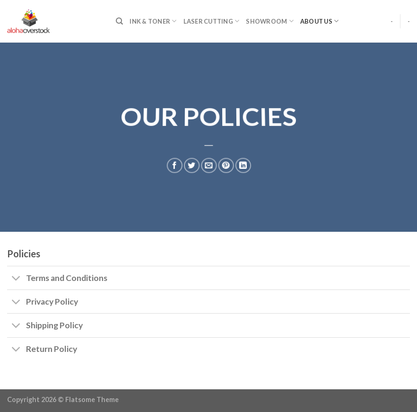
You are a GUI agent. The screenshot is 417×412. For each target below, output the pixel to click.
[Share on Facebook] (174, 164)
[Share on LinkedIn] (243, 164)
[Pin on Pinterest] (226, 164)
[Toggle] (16, 279)
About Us (319, 21)
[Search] (119, 21)
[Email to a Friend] (209, 164)
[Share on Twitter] (191, 164)
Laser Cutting (211, 21)
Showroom (270, 21)
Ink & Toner (153, 21)
